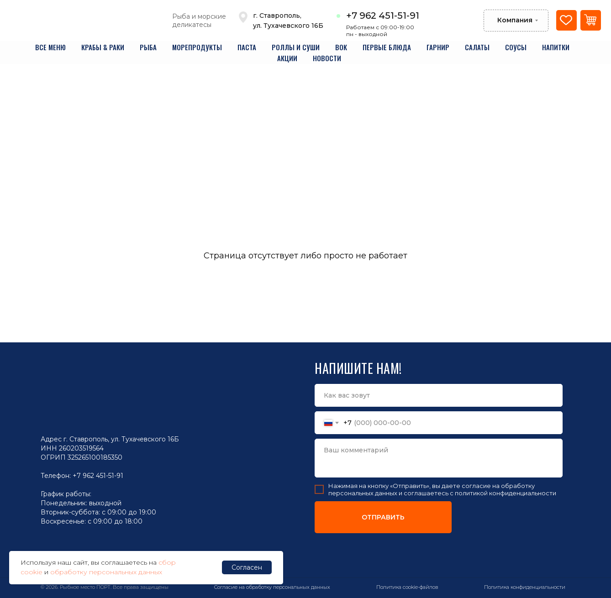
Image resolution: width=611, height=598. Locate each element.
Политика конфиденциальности (524, 587)
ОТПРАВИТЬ (383, 517)
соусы (516, 47)
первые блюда (387, 47)
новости (327, 58)
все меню (50, 47)
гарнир (438, 47)
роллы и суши (296, 47)
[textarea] (439, 458)
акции (287, 58)
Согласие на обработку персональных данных (272, 587)
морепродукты (197, 47)
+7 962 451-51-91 (382, 15)
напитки (555, 47)
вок (341, 47)
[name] (439, 395)
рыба (148, 47)
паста (246, 47)
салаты (477, 47)
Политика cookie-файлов (407, 587)
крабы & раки (102, 47)
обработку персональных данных (106, 572)
